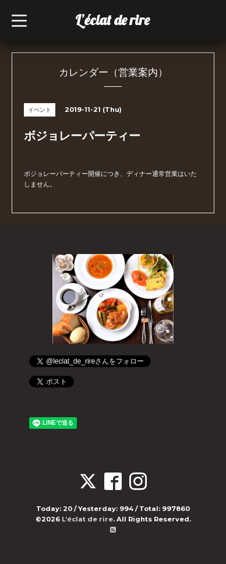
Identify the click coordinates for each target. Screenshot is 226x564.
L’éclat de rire (112, 20)
